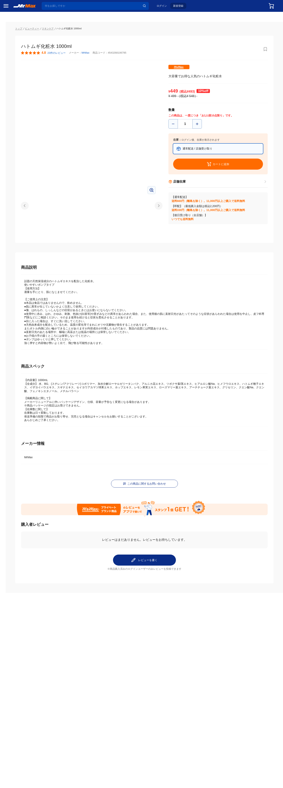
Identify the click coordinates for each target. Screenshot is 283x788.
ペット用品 (11, 257)
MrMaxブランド (14, 36)
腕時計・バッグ (14, 274)
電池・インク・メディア (20, 282)
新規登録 (181, 7)
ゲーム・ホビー (14, 291)
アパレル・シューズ (17, 266)
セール (9, 21)
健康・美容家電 (14, 233)
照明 (7, 241)
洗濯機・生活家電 (16, 224)
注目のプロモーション (18, 28)
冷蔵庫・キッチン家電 (18, 208)
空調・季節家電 (14, 216)
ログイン (164, 7)
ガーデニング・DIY (16, 299)
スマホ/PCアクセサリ (18, 249)
